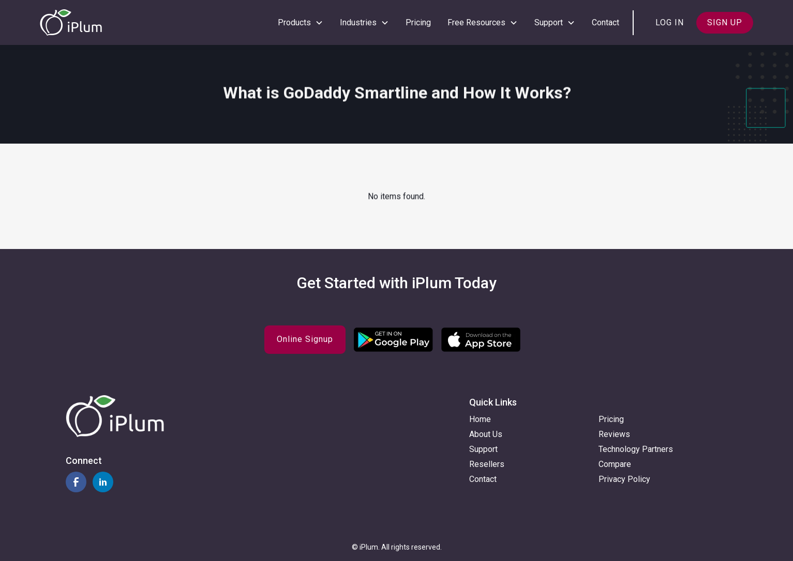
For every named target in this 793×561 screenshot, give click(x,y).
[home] (71, 22)
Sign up (724, 22)
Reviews (614, 434)
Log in (669, 22)
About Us (485, 434)
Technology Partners (636, 449)
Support (483, 449)
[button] (301, 22)
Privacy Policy (624, 479)
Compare (615, 464)
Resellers (486, 464)
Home (480, 419)
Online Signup (305, 339)
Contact (605, 22)
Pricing (418, 22)
